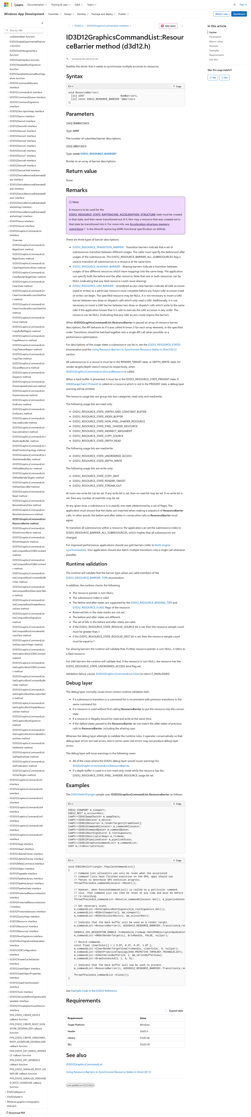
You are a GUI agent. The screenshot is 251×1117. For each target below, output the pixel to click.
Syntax (213, 32)
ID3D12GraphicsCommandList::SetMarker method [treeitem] (28, 725)
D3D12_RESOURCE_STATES (164, 344)
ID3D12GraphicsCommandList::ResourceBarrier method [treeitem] (29, 501)
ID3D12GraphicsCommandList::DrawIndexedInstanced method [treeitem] (29, 363)
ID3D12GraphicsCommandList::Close (118, 673)
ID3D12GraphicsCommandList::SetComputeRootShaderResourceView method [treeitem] (28, 584)
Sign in (243, 4)
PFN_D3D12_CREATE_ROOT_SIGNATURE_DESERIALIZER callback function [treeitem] (27, 1008)
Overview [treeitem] (17, 220)
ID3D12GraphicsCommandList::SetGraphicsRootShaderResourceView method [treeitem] (28, 687)
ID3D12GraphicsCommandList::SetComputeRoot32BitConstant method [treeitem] (29, 530)
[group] (125, 924)
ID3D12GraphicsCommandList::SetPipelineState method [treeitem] (28, 734)
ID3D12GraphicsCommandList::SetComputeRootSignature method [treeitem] (28, 597)
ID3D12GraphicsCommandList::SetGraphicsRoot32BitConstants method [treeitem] (28, 647)
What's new (221, 14)
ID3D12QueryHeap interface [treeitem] (24, 896)
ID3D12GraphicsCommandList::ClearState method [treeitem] (28, 263)
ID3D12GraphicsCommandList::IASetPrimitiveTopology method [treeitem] (29, 427)
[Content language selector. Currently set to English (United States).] (20, 1112)
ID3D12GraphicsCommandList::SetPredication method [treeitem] (28, 743)
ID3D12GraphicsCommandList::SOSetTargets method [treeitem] (28, 752)
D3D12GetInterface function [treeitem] (24, 39)
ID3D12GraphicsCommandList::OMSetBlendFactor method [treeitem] (28, 446)
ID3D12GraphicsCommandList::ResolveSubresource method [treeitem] (28, 492)
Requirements (216, 55)
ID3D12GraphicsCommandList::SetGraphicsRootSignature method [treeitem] (28, 700)
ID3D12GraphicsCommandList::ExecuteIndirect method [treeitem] (28, 409)
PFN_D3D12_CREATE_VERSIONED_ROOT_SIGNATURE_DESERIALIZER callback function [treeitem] (28, 1021)
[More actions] (182, 26)
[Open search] (234, 5)
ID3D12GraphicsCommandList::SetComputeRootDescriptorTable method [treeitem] (29, 571)
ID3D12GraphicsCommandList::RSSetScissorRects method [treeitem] (28, 510)
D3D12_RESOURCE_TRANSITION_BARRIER (98, 247)
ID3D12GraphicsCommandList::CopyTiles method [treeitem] (28, 336)
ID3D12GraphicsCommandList (84, 1064)
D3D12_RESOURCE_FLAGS (88, 607)
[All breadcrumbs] (69, 26)
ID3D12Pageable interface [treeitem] (23, 853)
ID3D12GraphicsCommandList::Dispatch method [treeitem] (28, 354)
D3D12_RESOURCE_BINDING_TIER (151, 602)
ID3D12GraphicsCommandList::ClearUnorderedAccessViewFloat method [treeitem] (29, 275)
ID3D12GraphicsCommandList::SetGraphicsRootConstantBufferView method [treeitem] (28, 660)
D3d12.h (79, 25)
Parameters (215, 36)
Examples (214, 50)
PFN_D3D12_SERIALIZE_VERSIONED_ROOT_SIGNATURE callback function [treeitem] (28, 1062)
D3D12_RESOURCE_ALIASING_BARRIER (96, 266)
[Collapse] (42, 23)
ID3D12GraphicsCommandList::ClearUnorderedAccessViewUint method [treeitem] (29, 288)
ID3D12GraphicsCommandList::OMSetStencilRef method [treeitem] (28, 464)
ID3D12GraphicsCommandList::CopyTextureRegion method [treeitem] (28, 327)
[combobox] (23, 30)
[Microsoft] (6, 4)
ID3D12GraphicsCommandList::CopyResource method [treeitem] (28, 318)
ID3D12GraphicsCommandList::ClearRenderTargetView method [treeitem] (29, 254)
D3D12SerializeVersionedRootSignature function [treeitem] (27, 56)
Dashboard (239, 14)
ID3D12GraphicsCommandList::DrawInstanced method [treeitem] (28, 373)
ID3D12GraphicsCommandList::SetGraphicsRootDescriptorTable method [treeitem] (28, 673)
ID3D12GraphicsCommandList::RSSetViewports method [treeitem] (28, 519)
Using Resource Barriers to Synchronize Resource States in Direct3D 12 (134, 349)
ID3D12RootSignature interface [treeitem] (26, 916)
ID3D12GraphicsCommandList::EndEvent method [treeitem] (28, 382)
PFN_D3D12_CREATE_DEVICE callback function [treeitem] (25, 997)
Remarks (213, 46)
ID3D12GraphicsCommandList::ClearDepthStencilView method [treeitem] (28, 245)
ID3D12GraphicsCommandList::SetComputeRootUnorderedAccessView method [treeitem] (28, 611)
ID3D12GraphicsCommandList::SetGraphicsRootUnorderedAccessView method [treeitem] (29, 714)
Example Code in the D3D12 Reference (94, 990)
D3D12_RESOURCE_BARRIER (97, 153)
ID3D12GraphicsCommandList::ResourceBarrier (101, 765)
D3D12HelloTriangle (83, 794)
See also (213, 59)
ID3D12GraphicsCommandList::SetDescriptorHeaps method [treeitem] (28, 622)
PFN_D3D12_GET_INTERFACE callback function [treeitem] (25, 1042)
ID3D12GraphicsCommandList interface (108, 25)
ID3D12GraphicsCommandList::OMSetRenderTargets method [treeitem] (28, 455)
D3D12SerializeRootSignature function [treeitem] (25, 46)
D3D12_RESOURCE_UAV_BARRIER (93, 286)
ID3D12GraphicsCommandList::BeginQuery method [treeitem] (28, 236)
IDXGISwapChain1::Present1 (82, 384)
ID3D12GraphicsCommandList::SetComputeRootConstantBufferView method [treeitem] (29, 557)
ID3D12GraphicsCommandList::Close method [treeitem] (28, 299)
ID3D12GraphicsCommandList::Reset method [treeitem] (28, 473)
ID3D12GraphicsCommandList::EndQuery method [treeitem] (28, 391)
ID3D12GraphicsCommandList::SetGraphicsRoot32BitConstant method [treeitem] (28, 633)
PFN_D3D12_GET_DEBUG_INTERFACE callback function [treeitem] (28, 1033)
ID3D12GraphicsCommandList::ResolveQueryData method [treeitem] (28, 482)
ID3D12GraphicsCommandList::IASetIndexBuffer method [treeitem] (29, 418)
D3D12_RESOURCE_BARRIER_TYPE (87, 577)
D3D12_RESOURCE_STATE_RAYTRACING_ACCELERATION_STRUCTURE (112, 214)
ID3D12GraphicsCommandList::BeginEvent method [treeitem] (28, 227)
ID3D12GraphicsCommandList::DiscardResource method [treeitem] (28, 345)
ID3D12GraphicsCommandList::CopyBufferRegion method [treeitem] (28, 308)
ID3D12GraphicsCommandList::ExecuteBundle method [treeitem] (28, 400)
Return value (216, 41)
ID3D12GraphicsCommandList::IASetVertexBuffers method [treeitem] (29, 437)
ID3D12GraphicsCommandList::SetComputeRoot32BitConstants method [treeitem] (29, 544)
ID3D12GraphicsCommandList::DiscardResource (95, 371)
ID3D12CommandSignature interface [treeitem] (24, 84)
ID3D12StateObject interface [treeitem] (25, 948)
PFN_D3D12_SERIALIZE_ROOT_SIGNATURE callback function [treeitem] (28, 1051)
